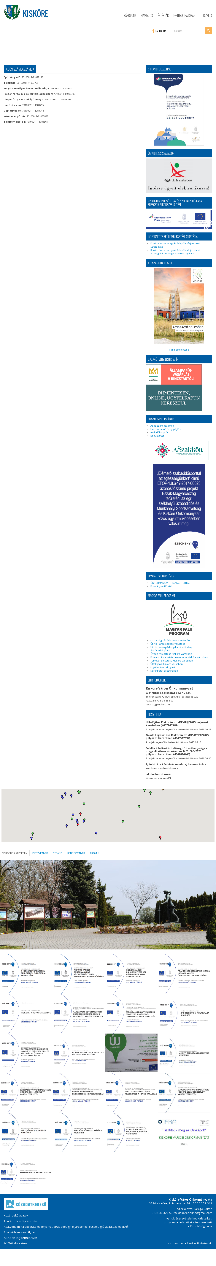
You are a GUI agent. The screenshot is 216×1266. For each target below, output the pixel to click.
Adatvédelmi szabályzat (19, 1232)
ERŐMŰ (94, 853)
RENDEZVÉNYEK (76, 853)
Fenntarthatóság (184, 15)
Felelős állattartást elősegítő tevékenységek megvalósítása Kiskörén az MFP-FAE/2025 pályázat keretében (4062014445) (176, 751)
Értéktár (163, 15)
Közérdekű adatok (16, 1215)
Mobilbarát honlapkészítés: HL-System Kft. (190, 1243)
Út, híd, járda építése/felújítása (167, 643)
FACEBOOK (159, 31)
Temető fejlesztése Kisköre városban (171, 660)
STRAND (57, 853)
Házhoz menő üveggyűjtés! (165, 429)
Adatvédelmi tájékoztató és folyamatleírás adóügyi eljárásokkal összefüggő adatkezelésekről (66, 1226)
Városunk (130, 15)
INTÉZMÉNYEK (40, 853)
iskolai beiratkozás (158, 774)
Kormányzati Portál (161, 586)
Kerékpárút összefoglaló (164, 670)
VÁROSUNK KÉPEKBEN (14, 853)
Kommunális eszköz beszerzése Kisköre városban (179, 657)
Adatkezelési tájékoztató (20, 1221)
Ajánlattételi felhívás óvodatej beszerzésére (176, 764)
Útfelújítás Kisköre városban (166, 664)
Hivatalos (147, 15)
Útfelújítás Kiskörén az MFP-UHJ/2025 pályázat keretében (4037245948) (177, 723)
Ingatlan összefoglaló (162, 667)
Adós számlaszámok (162, 425)
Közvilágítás (157, 435)
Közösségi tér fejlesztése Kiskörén (170, 640)
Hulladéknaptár (159, 432)
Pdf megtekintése (179, 309)
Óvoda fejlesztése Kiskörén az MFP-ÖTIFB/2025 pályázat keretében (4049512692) (177, 736)
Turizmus (206, 15)
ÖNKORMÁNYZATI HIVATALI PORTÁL (170, 583)
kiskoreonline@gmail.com (194, 1213)
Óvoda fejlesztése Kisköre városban (171, 654)
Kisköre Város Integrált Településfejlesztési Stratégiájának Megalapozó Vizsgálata (175, 251)
